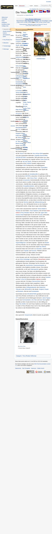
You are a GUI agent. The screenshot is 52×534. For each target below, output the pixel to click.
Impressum (33, 368)
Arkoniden (39, 248)
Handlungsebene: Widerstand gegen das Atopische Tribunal (33, 24)
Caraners (47, 277)
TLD (19, 129)
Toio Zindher (22, 304)
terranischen (26, 180)
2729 (29, 22)
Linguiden (37, 155)
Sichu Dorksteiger (21, 66)
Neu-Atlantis (42, 246)
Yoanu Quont (43, 159)
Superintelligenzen (21, 242)
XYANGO (18, 41)
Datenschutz (18, 368)
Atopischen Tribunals (21, 78)
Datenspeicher (35, 269)
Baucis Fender (20, 143)
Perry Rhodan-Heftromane (33, 19)
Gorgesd (41, 289)
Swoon (20, 137)
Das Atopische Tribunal (32, 21)
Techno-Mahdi (19, 92)
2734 (48, 22)
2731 (37, 22)
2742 (39, 25)
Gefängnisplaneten (31, 287)
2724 (27, 25)
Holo (24, 165)
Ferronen (33, 250)
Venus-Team (33, 178)
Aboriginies (19, 113)
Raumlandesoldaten (21, 127)
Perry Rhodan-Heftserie (25, 34)
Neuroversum (20, 21)
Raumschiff (19, 39)
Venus (24, 35)
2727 (21, 22)
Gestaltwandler (34, 174)
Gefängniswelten (20, 76)
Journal (13, 126)
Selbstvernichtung (21, 57)
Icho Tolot (34, 300)
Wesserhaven (42, 259)
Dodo (48, 210)
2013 (24, 87)
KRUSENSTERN (20, 84)
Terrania (25, 120)
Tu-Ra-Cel (23, 279)
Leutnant (25, 141)
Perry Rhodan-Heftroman (29, 356)
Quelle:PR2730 (29, 15)
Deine (33, 9)
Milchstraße (28, 289)
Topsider (26, 250)
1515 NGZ (23, 145)
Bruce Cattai (22, 109)
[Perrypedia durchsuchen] (46, 5)
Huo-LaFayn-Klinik (38, 153)
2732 (40, 22)
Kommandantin (26, 300)
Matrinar (38, 279)
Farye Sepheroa (34, 210)
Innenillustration (41, 58)
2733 (44, 22)
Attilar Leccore (24, 45)
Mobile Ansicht (40, 368)
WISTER (27, 176)
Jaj (23, 161)
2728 (25, 22)
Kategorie (19, 356)
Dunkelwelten (19, 82)
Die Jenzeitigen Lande (46, 21)
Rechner (26, 202)
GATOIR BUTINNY (21, 157)
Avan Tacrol (42, 300)
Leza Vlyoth (28, 161)
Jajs (22, 43)
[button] (7, 29)
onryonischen (29, 265)
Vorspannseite (28, 315)
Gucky (25, 108)
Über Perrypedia (26, 368)
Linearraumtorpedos (38, 265)
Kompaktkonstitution (28, 186)
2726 (18, 22)
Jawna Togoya (46, 298)
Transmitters (44, 167)
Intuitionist (18, 121)
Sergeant (18, 133)
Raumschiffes (44, 155)
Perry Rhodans (25, 212)
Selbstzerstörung (39, 202)
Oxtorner (24, 135)
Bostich (47, 242)
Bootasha (20, 291)
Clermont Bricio (36, 281)
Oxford (17, 212)
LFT (17, 298)
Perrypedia (43, 9)
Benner (25, 106)
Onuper (46, 289)
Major (17, 109)
